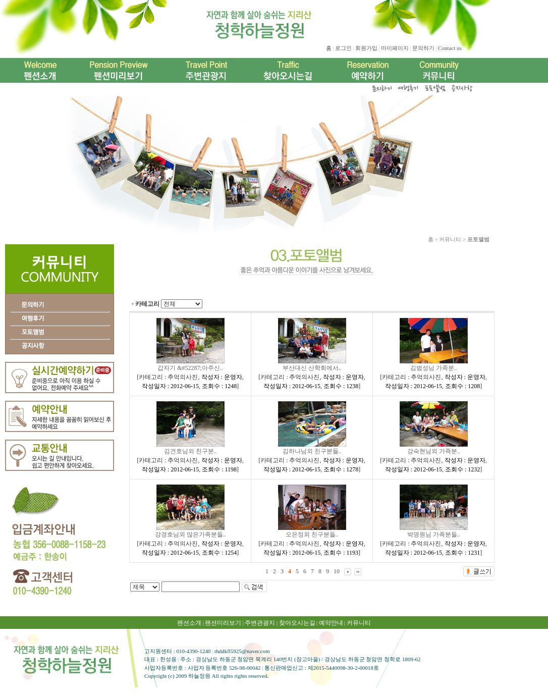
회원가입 (366, 48)
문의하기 (423, 48)
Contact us (450, 48)
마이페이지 (395, 48)
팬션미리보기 (223, 622)
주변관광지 (260, 622)
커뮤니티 (359, 622)
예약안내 (331, 622)
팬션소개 (189, 622)
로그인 (343, 48)
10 (337, 571)
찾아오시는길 (297, 622)
